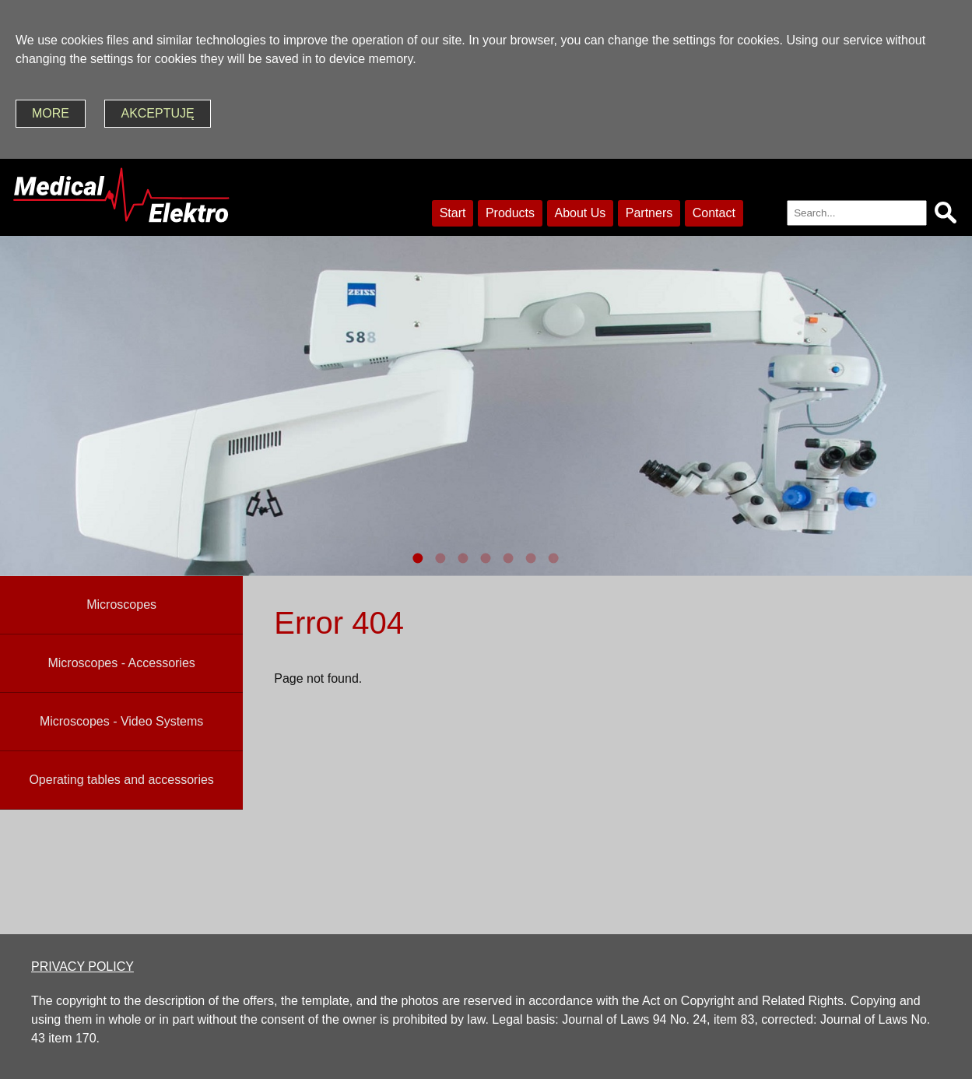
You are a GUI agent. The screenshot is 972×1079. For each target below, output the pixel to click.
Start (453, 213)
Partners (649, 213)
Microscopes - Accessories (121, 663)
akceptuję (157, 113)
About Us (580, 213)
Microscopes (121, 604)
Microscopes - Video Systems (121, 721)
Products (510, 213)
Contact (714, 213)
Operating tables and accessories (121, 779)
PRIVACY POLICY (82, 966)
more (50, 113)
